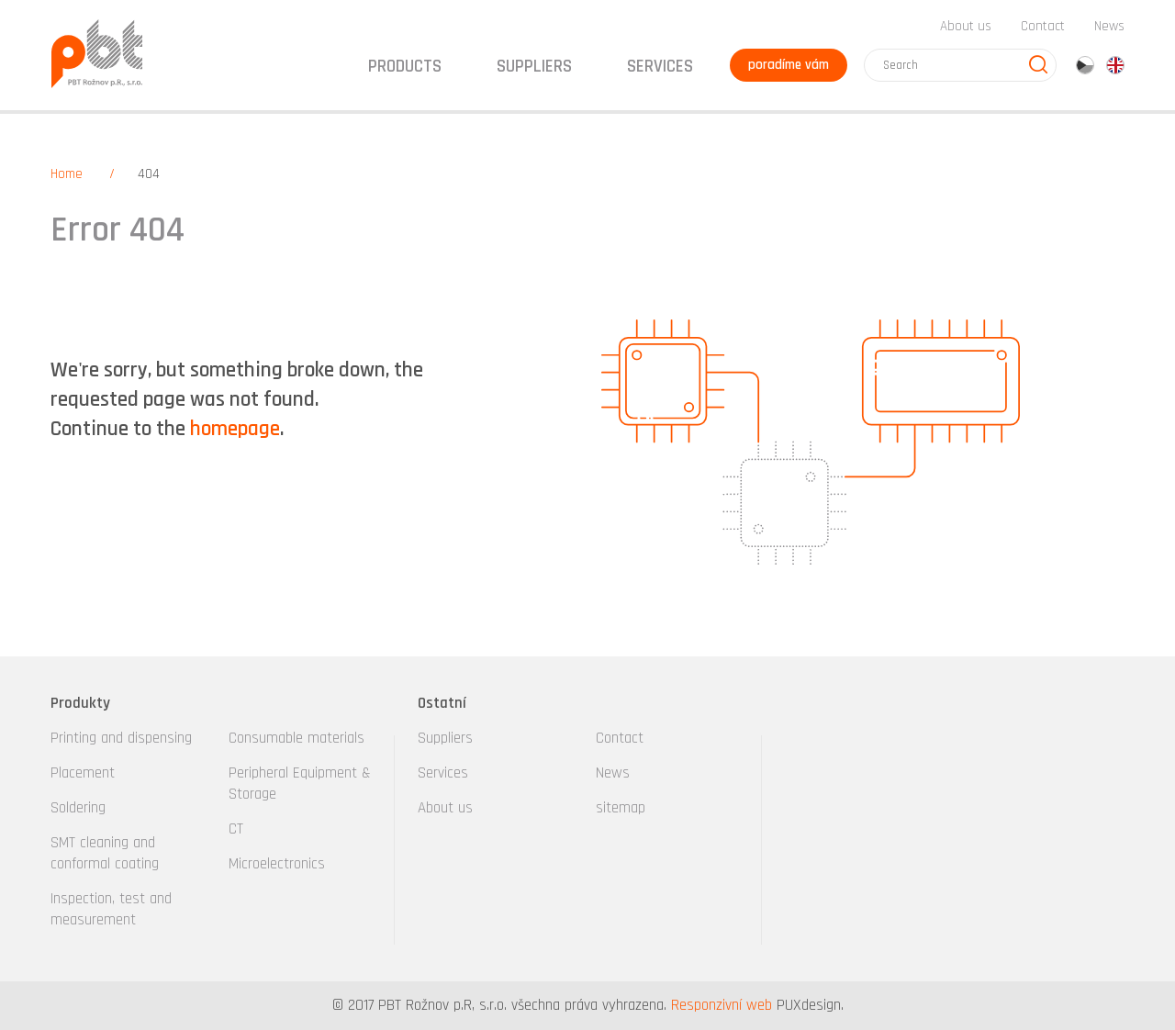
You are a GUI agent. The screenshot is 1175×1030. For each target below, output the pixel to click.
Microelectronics (277, 864)
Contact (1043, 26)
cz (1085, 65)
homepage (235, 429)
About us (965, 26)
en (1115, 65)
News (1109, 26)
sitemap (620, 808)
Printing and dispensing (121, 738)
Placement (82, 773)
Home (66, 174)
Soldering (78, 808)
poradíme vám (788, 64)
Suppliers (445, 738)
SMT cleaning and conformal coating (104, 853)
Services (443, 773)
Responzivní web (721, 1005)
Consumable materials (296, 738)
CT (236, 829)
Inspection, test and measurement (111, 909)
